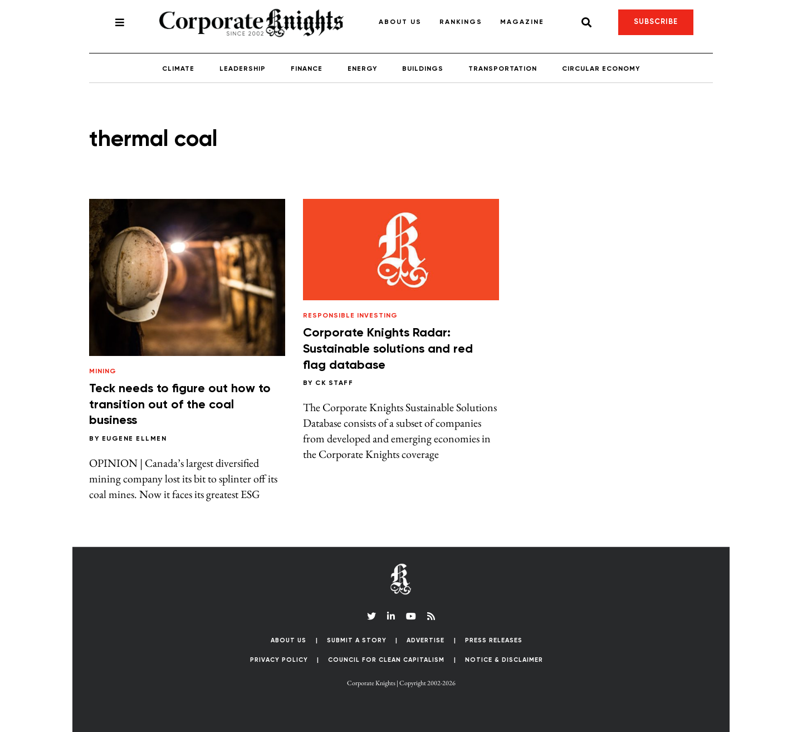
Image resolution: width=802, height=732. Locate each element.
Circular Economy (601, 69)
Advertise (425, 640)
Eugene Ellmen (134, 439)
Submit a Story (357, 640)
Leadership (242, 69)
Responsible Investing (350, 316)
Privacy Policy (279, 660)
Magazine (522, 22)
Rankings (460, 22)
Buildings (422, 69)
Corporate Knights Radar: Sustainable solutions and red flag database (388, 349)
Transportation (502, 69)
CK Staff (334, 383)
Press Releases (493, 640)
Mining (102, 371)
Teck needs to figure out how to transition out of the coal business (180, 405)
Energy (362, 69)
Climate (178, 69)
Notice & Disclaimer (504, 660)
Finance (306, 69)
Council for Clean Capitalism (386, 660)
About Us (400, 22)
